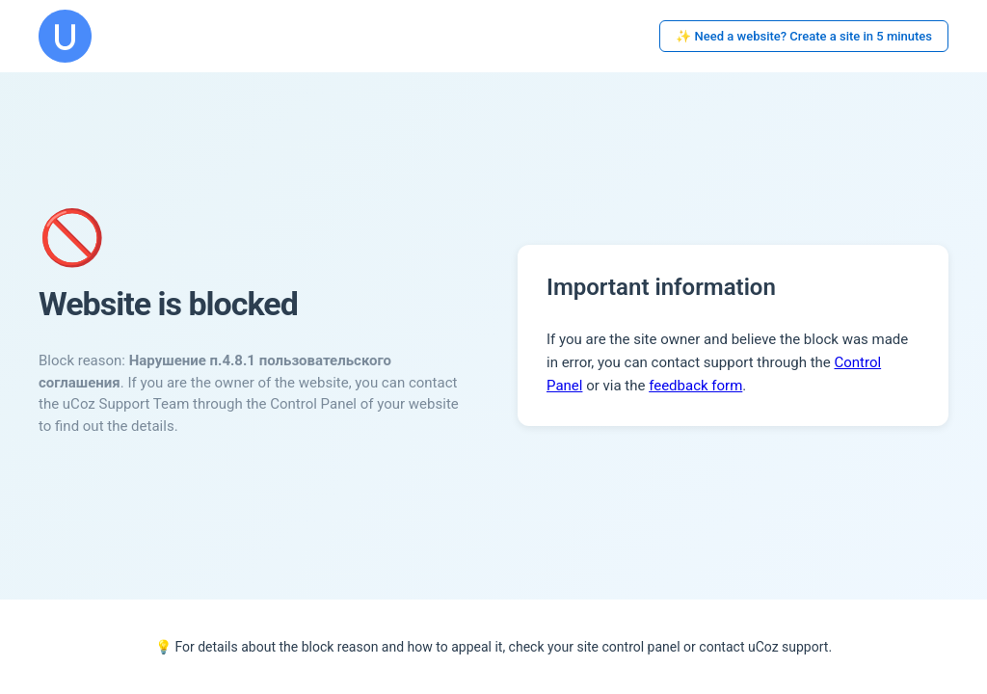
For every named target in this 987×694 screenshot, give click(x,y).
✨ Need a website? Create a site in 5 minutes (804, 36)
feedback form (695, 385)
